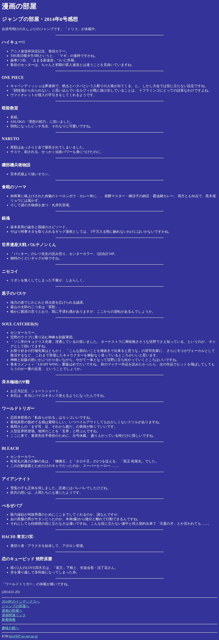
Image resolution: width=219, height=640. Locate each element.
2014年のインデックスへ (21, 601)
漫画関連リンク (14, 615)
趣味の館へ (10, 628)
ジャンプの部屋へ (15, 606)
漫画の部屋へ (12, 610)
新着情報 (9, 619)
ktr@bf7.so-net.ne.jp (23, 636)
